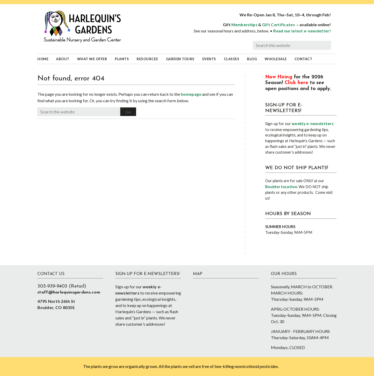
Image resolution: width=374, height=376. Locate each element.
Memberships (244, 24)
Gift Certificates (278, 24)
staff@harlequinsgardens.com (68, 292)
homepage (191, 94)
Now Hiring (278, 77)
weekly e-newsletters (312, 123)
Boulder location (281, 186)
